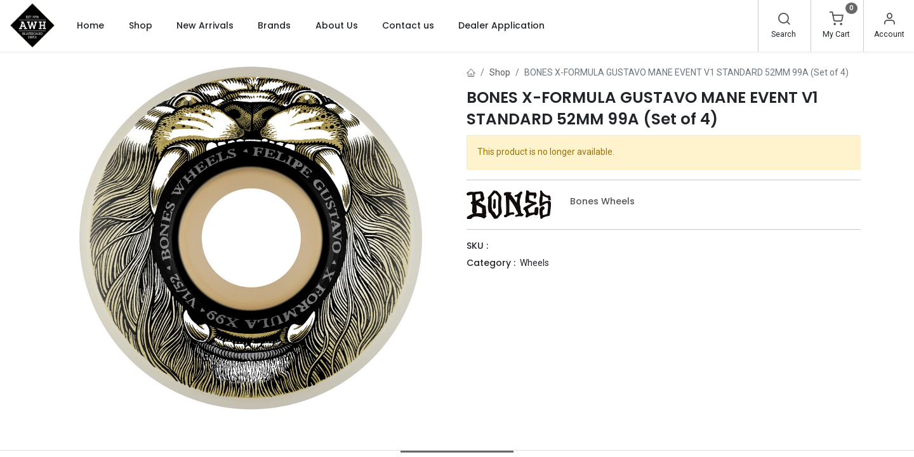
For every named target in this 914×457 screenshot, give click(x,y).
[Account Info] (889, 20)
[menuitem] (90, 25)
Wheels (534, 263)
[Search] (784, 20)
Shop (499, 72)
